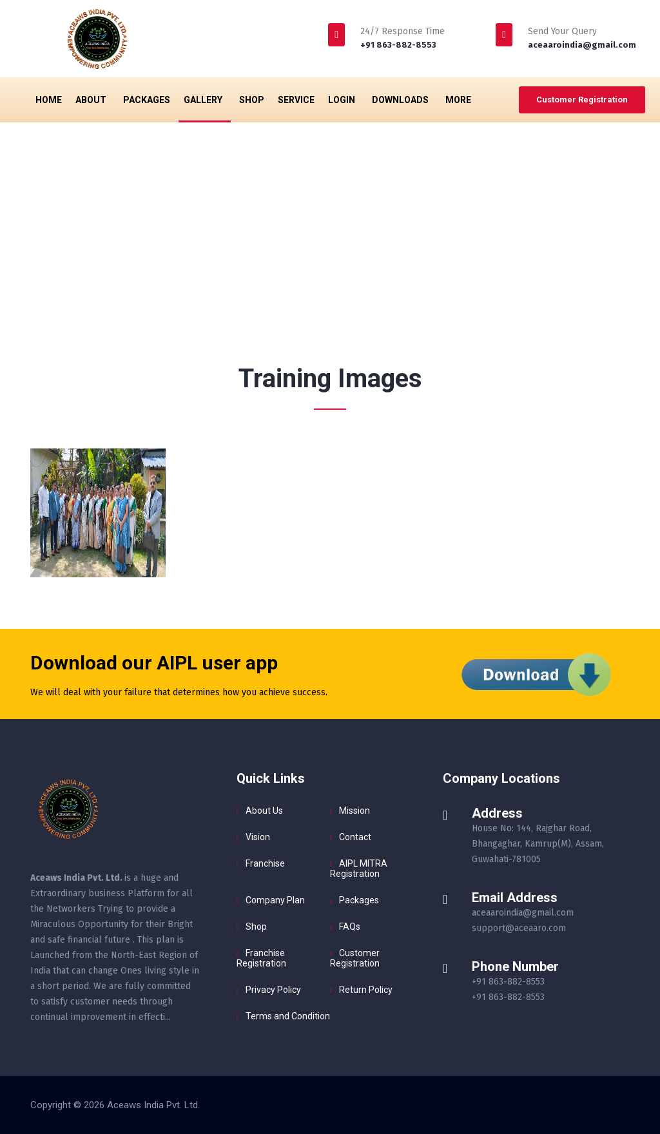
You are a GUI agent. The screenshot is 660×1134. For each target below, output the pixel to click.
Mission (354, 810)
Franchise (265, 863)
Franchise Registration (261, 958)
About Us (264, 810)
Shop (251, 100)
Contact (355, 837)
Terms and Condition (288, 1016)
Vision (258, 837)
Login (343, 100)
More (459, 100)
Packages (146, 100)
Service (296, 100)
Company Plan (275, 900)
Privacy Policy (273, 990)
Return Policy (366, 990)
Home (48, 100)
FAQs (349, 926)
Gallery (205, 100)
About (92, 100)
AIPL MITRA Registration (358, 868)
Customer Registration (582, 99)
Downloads (402, 100)
